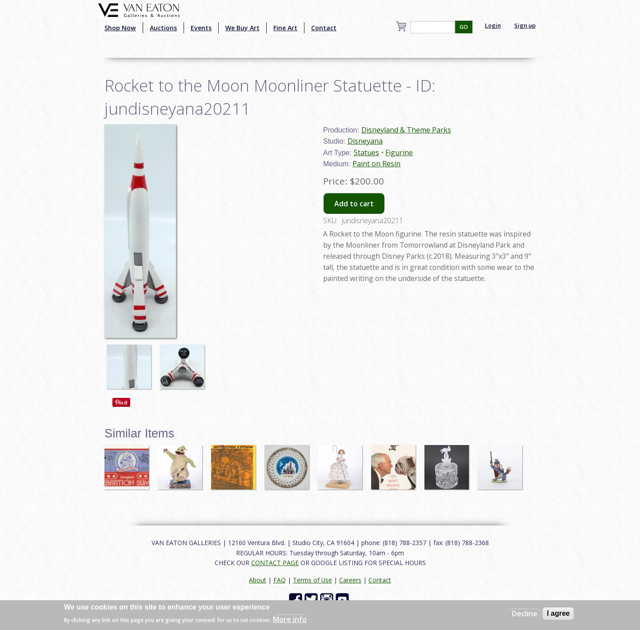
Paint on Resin (376, 164)
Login (493, 25)
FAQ (279, 580)
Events (201, 28)
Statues (366, 152)
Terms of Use (312, 580)
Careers (350, 580)
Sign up (525, 25)
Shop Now (120, 28)
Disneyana (365, 141)
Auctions (163, 28)
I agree (558, 613)
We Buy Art (242, 28)
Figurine (399, 152)
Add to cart (354, 204)
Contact (323, 28)
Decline (524, 613)
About (257, 580)
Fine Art (285, 28)
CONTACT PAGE (275, 562)
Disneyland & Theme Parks (406, 130)
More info (290, 619)
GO (464, 27)
